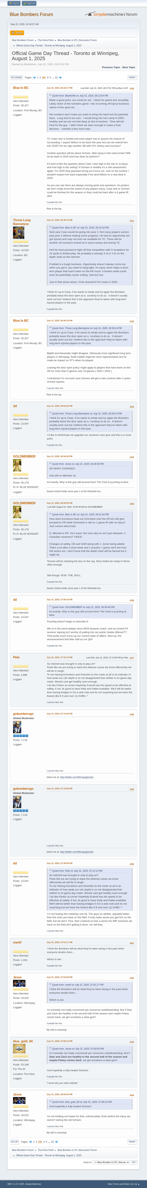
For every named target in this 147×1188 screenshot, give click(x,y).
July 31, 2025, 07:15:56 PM (59, 788)
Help (110, 1184)
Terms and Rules (121, 1184)
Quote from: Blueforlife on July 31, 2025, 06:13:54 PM (80, 95)
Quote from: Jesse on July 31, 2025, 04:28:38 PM (78, 464)
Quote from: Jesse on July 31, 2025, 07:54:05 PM (78, 1048)
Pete (16, 657)
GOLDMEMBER (24, 456)
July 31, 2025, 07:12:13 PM (59, 657)
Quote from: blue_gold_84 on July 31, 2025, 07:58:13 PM (82, 1102)
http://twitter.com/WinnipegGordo (76, 777)
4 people (50, 966)
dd (15, 406)
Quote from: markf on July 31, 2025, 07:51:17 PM (77, 984)
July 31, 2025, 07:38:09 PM (59, 863)
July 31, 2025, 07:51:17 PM (59, 942)
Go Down (16, 77)
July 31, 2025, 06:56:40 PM (59, 456)
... (53, 77)
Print (132, 77)
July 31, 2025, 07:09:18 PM (59, 599)
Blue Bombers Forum (31, 14)
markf (17, 942)
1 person (51, 388)
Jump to (87, 1162)
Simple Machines (33, 1184)
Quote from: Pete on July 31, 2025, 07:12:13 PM (77, 871)
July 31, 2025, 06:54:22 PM (59, 406)
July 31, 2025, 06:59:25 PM (59, 503)
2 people (50, 202)
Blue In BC (21, 87)
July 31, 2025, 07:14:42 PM (59, 714)
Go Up (14, 1142)
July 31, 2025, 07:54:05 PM (59, 977)
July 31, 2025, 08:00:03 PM (59, 1094)
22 (56, 77)
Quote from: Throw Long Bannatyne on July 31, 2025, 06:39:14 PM (87, 328)
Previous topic (111, 67)
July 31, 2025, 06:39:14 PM (59, 220)
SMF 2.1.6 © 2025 (15, 1184)
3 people (50, 1023)
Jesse (17, 977)
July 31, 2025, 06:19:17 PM (59, 88)
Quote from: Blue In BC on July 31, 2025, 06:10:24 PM (80, 227)
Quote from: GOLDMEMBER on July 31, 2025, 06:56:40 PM (83, 607)
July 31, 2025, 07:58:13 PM (59, 1041)
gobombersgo (23, 713)
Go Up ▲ (135, 1184)
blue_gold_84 (23, 1041)
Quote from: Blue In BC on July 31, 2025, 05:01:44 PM (80, 514)
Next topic (128, 67)
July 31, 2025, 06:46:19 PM (59, 320)
